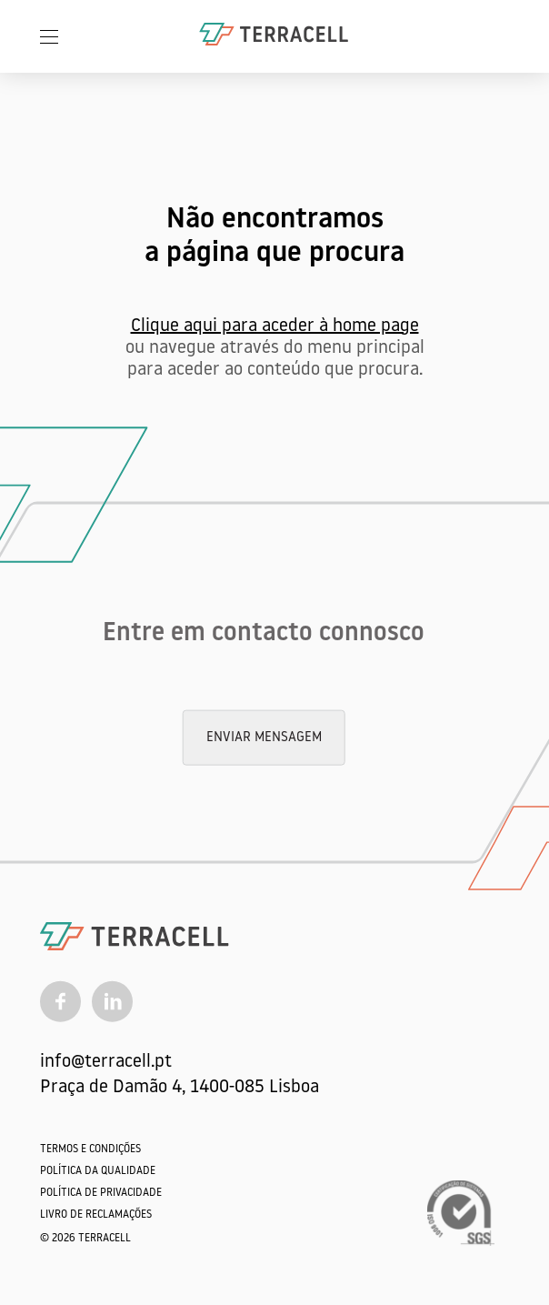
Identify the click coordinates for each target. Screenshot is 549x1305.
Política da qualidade (97, 1171)
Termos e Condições (90, 1149)
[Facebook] (60, 1001)
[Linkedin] (112, 1001)
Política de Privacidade (101, 1193)
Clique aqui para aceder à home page (275, 326)
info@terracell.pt (106, 1062)
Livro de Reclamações (96, 1215)
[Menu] (49, 36)
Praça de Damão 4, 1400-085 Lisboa (179, 1088)
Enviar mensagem (264, 738)
